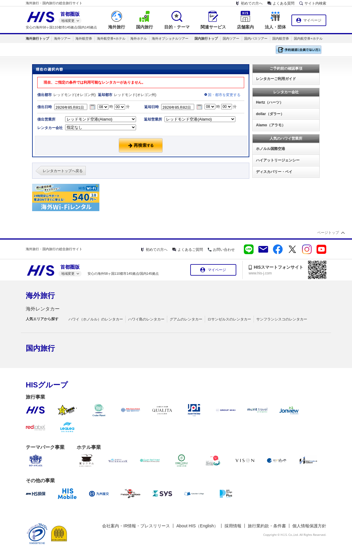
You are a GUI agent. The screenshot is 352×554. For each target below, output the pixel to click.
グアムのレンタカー (186, 319)
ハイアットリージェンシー (278, 160)
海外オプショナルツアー (170, 38)
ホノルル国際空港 (270, 149)
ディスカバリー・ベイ (274, 172)
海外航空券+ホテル (111, 38)
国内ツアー (231, 38)
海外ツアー (62, 38)
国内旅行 (40, 348)
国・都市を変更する (224, 95)
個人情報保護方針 (309, 525)
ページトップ (328, 233)
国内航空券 (280, 38)
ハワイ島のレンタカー (146, 319)
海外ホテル (138, 38)
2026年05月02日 (179, 107)
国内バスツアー (255, 38)
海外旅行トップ (37, 38)
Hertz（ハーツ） (269, 102)
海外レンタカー (43, 308)
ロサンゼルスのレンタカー (229, 319)
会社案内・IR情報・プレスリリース (136, 525)
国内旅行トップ (206, 38)
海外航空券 (83, 38)
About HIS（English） (197, 525)
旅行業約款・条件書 (267, 525)
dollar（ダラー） (270, 114)
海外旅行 (40, 295)
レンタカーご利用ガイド (276, 79)
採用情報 (232, 525)
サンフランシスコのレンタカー (281, 319)
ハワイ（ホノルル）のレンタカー (95, 319)
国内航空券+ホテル (308, 38)
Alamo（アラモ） (270, 125)
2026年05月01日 (72, 107)
